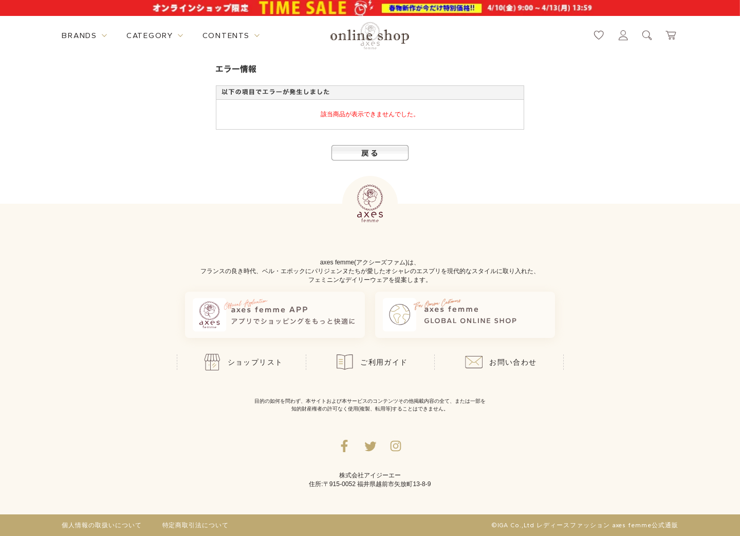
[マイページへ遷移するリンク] (623, 35)
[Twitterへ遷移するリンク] (370, 446)
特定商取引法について (195, 525)
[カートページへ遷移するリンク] (671, 35)
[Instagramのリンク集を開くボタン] (395, 446)
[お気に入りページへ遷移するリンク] (599, 35)
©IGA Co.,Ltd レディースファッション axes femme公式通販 (584, 525)
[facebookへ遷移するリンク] (344, 446)
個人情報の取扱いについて (102, 525)
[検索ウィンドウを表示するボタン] (647, 35)
